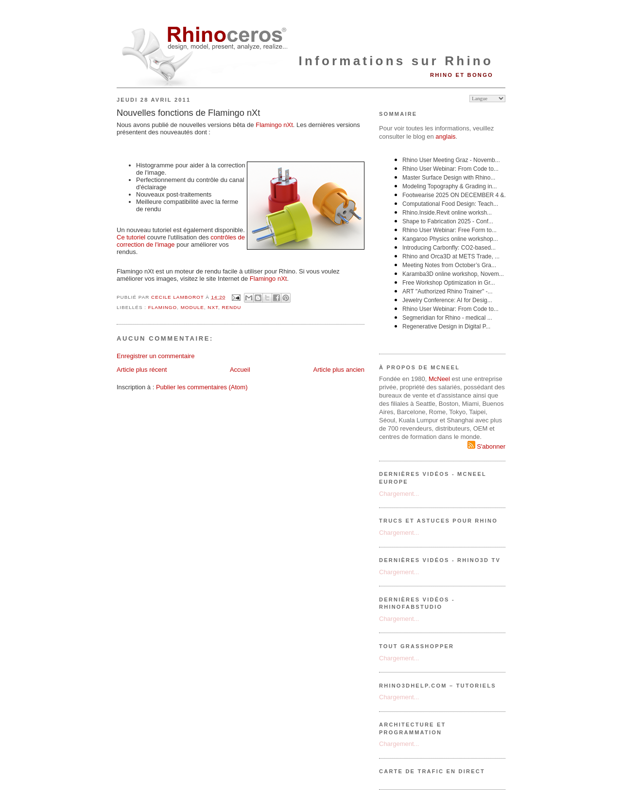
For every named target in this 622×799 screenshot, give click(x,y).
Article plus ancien (339, 369)
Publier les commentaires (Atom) (202, 387)
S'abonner (486, 446)
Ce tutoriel (131, 237)
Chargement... (399, 493)
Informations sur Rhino (396, 61)
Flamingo (274, 124)
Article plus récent (142, 369)
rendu (231, 307)
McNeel (439, 378)
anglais (445, 136)
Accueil (240, 369)
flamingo (162, 307)
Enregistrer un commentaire (155, 356)
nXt (212, 307)
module (192, 307)
